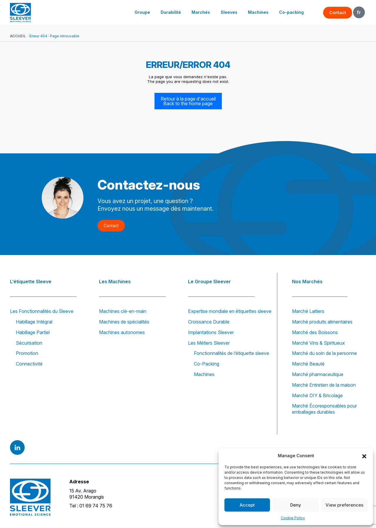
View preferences (344, 505)
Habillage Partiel (33, 332)
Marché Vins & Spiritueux (318, 343)
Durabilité (171, 12)
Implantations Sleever (211, 332)
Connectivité (29, 364)
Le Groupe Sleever (209, 281)
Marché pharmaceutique (317, 374)
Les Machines (115, 281)
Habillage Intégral (34, 322)
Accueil (18, 36)
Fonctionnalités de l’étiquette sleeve (231, 353)
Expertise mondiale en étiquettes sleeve (229, 311)
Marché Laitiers (308, 311)
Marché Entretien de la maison (324, 385)
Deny (295, 505)
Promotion (27, 353)
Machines (258, 12)
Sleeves (229, 12)
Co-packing (291, 12)
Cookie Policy (293, 518)
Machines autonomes (122, 332)
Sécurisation (29, 343)
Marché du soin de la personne (324, 353)
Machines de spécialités (124, 322)
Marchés (201, 12)
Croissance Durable (208, 322)
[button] (364, 456)
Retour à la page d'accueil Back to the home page (188, 101)
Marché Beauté (308, 364)
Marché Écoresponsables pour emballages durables (324, 409)
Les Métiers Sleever (209, 343)
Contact (337, 12)
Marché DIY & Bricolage (317, 395)
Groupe (142, 12)
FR (359, 12)
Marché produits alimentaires (322, 322)
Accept (247, 505)
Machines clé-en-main (122, 311)
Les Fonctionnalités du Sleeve (41, 311)
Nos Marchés (307, 281)
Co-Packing (206, 364)
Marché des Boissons (315, 332)
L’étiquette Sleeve (30, 281)
